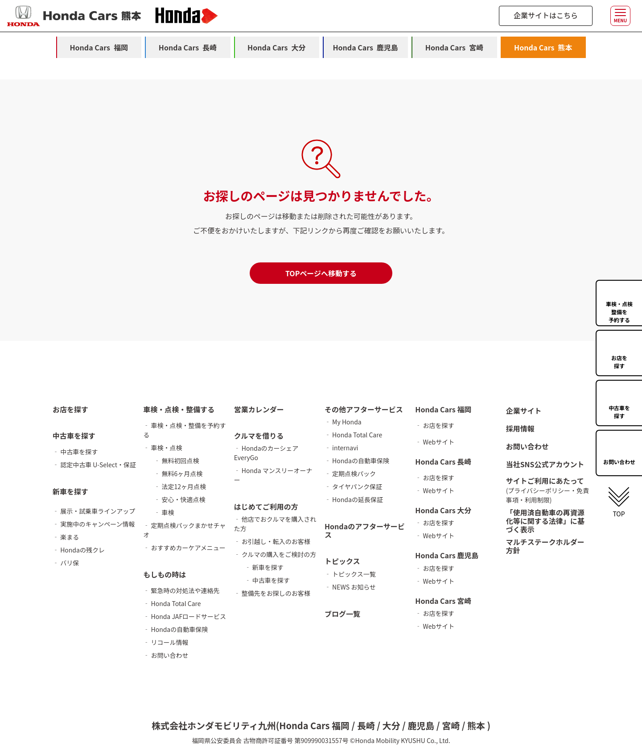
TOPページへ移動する (321, 273)
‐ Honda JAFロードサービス (184, 616)
